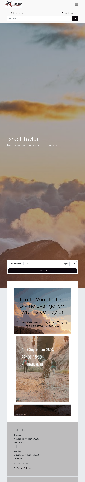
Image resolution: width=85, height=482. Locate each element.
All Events (15, 12)
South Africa (69, 13)
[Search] (75, 18)
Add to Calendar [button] (24, 468)
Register (42, 270)
